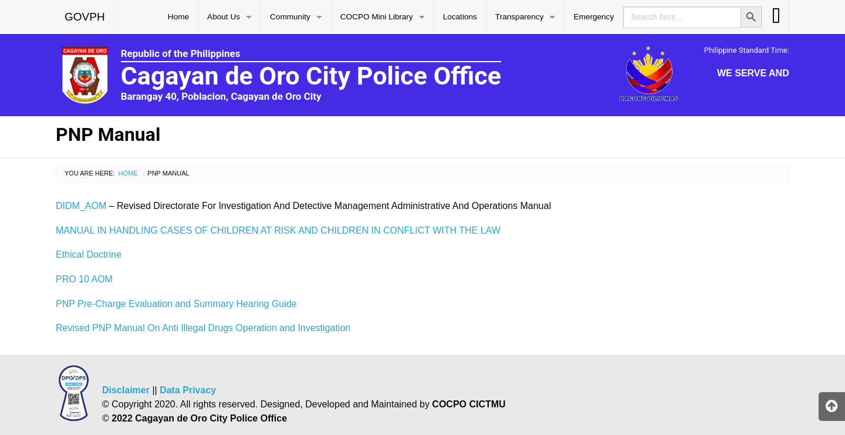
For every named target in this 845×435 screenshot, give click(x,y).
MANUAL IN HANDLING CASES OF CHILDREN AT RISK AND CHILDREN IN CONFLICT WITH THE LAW (278, 230)
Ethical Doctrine (88, 254)
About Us (223, 16)
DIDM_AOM (81, 206)
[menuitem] (85, 17)
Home (178, 16)
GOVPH (85, 17)
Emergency (593, 16)
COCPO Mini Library (376, 16)
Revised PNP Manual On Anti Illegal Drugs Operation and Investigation (203, 328)
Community (290, 16)
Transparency (519, 16)
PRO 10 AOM (84, 279)
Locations (460, 16)
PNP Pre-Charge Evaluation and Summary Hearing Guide (176, 304)
